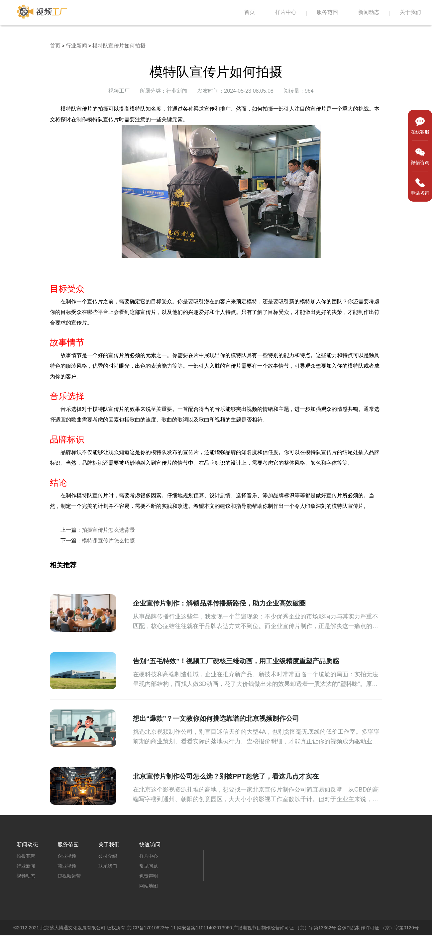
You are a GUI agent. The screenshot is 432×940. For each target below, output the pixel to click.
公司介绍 (107, 856)
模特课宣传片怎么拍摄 (108, 540)
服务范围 (327, 12)
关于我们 (410, 12)
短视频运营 (69, 876)
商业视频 (66, 866)
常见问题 (148, 866)
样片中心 (285, 12)
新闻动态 (368, 12)
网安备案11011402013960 (204, 927)
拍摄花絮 (26, 856)
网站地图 (148, 886)
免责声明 (148, 876)
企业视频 (66, 856)
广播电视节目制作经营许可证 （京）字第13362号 (284, 927)
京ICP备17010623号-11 (151, 927)
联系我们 (107, 866)
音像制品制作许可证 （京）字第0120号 (378, 927)
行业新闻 (76, 45)
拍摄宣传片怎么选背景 (108, 530)
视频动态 (26, 876)
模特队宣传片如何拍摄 (119, 45)
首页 (249, 12)
